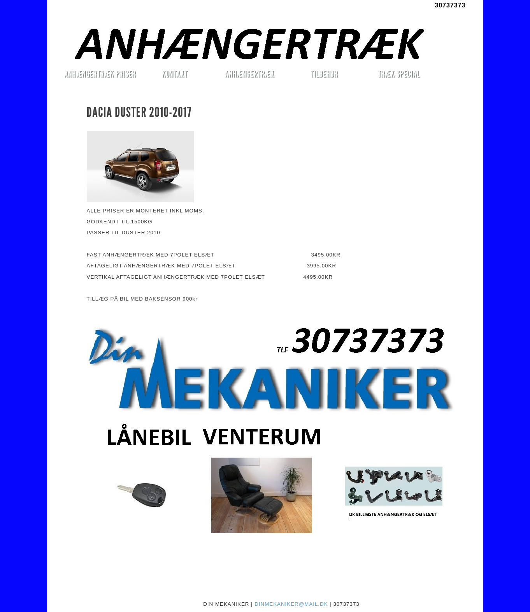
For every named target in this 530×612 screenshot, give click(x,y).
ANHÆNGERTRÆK (249, 73)
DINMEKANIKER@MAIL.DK (291, 604)
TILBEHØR (324, 73)
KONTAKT (174, 73)
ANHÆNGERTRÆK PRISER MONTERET (100, 75)
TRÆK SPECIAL (399, 73)
